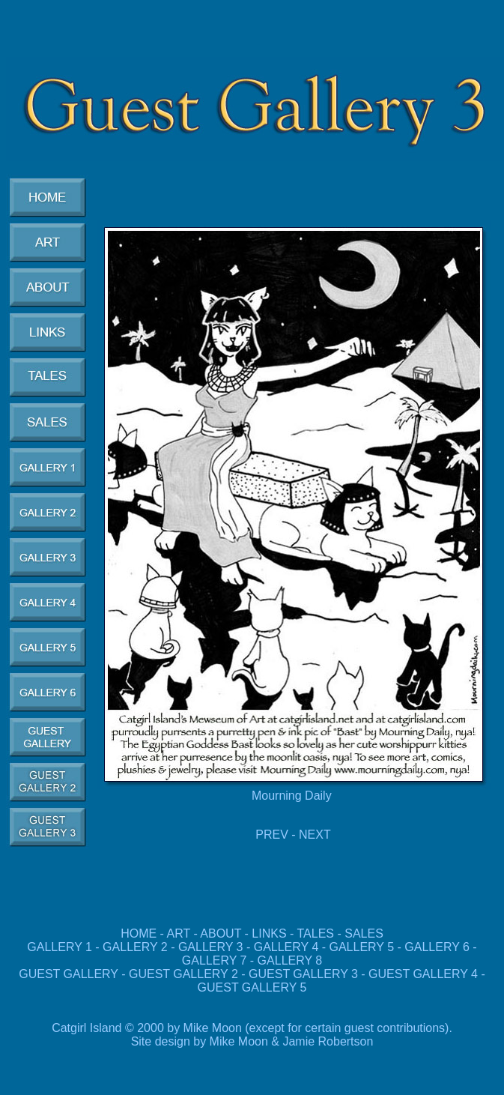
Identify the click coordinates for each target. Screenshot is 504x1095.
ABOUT (220, 933)
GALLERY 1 (59, 947)
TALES (316, 933)
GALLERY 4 (286, 947)
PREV (271, 834)
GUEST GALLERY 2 (185, 974)
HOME (139, 933)
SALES (363, 933)
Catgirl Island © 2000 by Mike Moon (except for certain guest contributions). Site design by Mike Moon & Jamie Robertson (252, 1035)
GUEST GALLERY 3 (305, 974)
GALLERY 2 (135, 947)
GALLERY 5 (364, 947)
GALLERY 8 (290, 960)
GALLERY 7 (214, 960)
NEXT (315, 834)
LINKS (269, 933)
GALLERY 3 (210, 947)
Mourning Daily (293, 795)
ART (178, 933)
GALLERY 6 (437, 947)
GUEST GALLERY (68, 974)
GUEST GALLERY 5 (252, 987)
